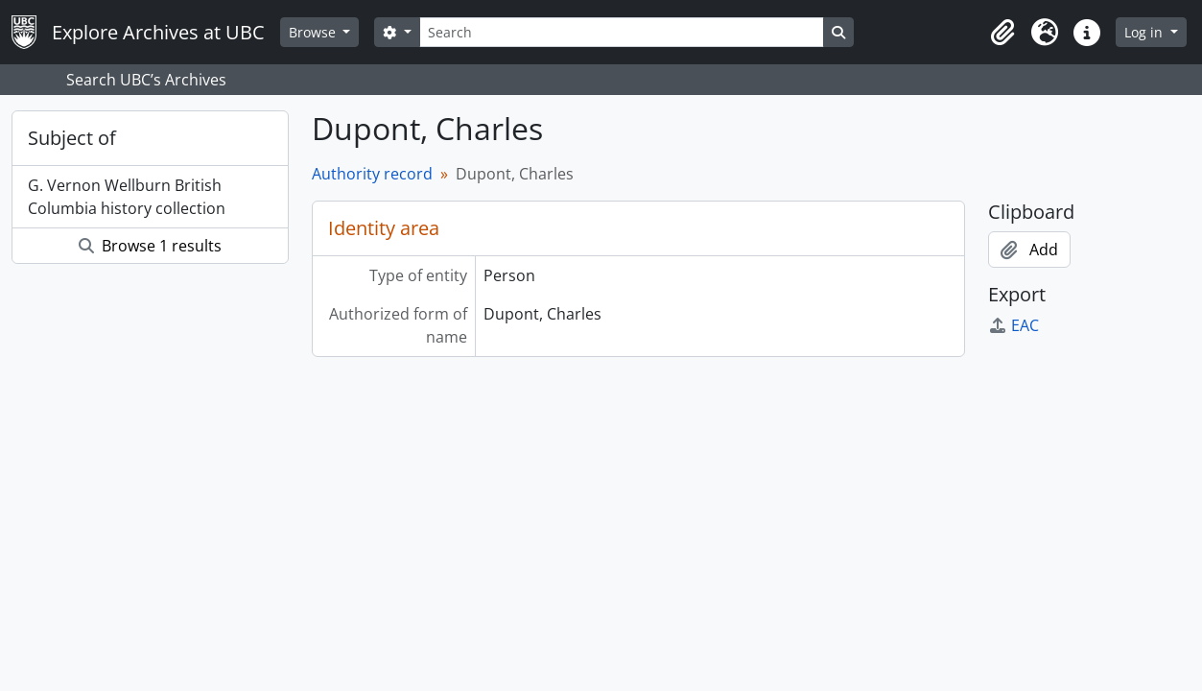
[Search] (621, 32)
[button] (1002, 33)
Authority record (372, 173)
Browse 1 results (150, 245)
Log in (1145, 32)
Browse (314, 32)
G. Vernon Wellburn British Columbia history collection (126, 197)
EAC (1013, 325)
